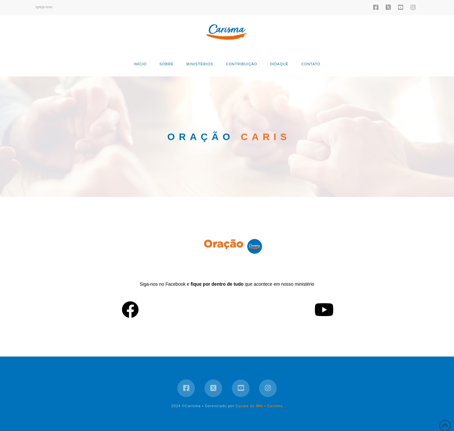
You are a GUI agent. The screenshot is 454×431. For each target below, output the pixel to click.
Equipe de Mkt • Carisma (259, 406)
